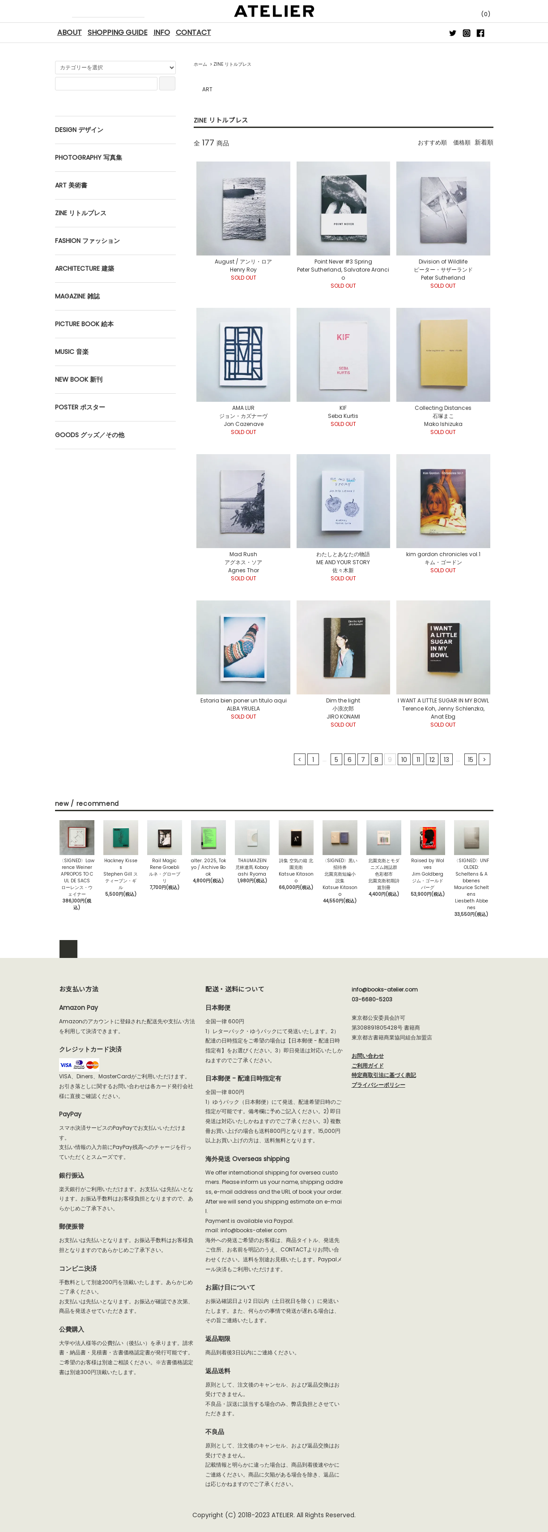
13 (446, 759)
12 (432, 759)
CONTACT (193, 32)
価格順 (461, 142)
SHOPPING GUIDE (118, 32)
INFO (161, 32)
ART (207, 89)
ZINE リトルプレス (232, 64)
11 (418, 759)
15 (470, 759)
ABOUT (69, 32)
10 (404, 759)
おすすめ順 (430, 142)
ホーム (200, 64)
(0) (478, 14)
